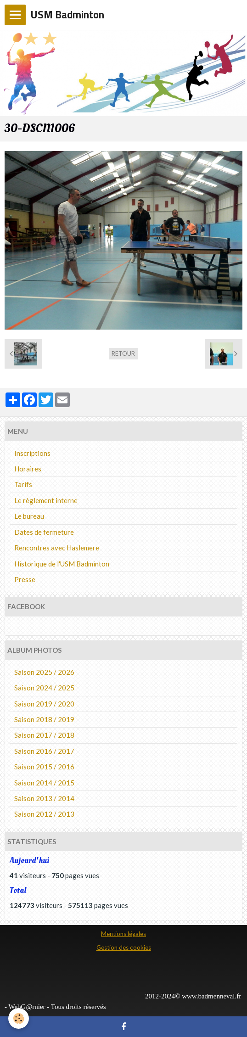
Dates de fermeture (44, 532)
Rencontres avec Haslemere (56, 548)
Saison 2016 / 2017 (44, 751)
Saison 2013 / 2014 (44, 798)
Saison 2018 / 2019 (44, 719)
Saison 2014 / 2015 (44, 783)
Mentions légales (123, 933)
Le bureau (29, 516)
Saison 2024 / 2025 (44, 688)
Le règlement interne (46, 500)
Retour (123, 353)
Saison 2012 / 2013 (44, 814)
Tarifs (23, 484)
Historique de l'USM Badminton (61, 564)
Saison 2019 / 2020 (44, 704)
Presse (24, 579)
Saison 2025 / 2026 (44, 672)
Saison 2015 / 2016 (44, 766)
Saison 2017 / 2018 (44, 735)
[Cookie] (18, 1018)
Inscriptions (32, 453)
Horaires (27, 469)
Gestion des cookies (123, 947)
